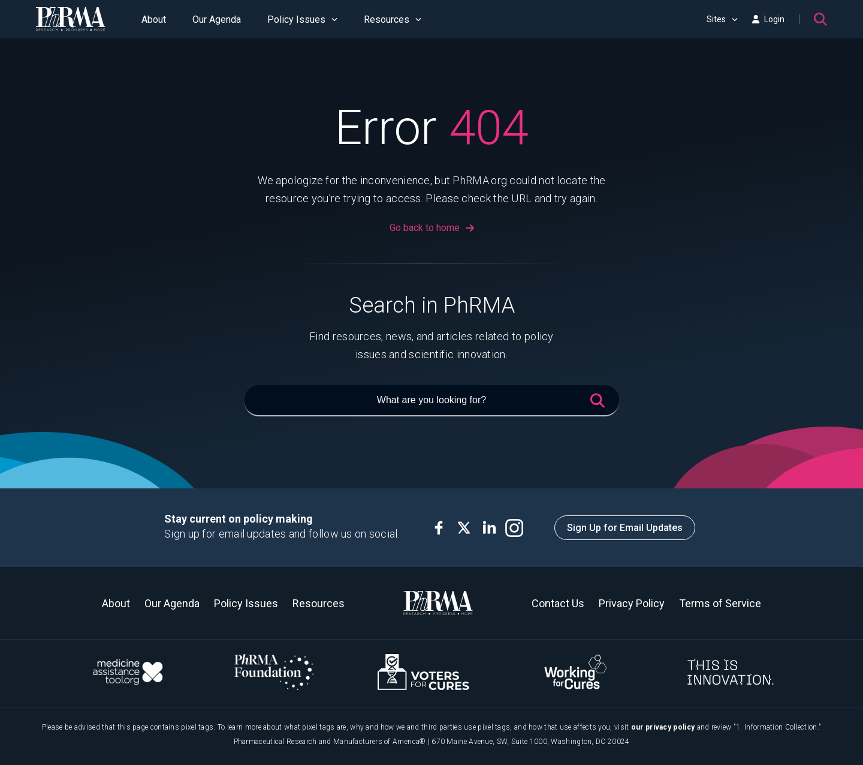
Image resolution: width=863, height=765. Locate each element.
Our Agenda (216, 19)
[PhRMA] (70, 19)
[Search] (820, 19)
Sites (722, 19)
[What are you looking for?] (432, 400)
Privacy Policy (632, 603)
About (153, 19)
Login (768, 19)
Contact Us (558, 603)
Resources (392, 19)
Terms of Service (720, 603)
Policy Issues (302, 19)
